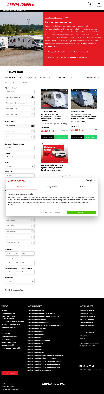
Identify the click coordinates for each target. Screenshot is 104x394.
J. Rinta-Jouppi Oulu (35, 343)
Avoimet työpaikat (8, 313)
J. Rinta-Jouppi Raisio (36, 352)
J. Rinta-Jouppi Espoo (36, 310)
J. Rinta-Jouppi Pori (35, 346)
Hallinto (4, 310)
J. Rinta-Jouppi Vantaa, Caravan (39, 370)
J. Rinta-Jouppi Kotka (36, 331)
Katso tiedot (48, 137)
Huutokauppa (8, 345)
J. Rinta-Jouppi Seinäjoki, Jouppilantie (42, 358)
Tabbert (67, 18)
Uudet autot (20, 137)
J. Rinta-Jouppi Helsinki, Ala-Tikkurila (41, 313)
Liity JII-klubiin (10, 373)
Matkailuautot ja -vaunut (55, 18)
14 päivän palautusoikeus (11, 324)
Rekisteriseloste (7, 384)
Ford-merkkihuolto (87, 319)
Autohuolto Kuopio (87, 313)
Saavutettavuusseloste (10, 389)
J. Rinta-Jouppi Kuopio (36, 334)
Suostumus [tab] (21, 187)
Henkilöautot (20, 92)
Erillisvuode (20, 220)
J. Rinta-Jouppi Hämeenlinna (38, 322)
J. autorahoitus (85, 44)
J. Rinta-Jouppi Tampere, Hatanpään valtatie (44, 361)
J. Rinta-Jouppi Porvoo (36, 349)
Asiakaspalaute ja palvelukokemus (8, 317)
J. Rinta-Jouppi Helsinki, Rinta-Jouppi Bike (43, 316)
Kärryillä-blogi (7, 339)
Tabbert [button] (11, 83)
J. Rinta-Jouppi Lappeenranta (39, 340)
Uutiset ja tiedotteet (9, 336)
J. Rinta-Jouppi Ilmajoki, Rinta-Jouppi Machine (45, 325)
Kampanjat (6, 333)
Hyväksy (82, 212)
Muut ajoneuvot (20, 114)
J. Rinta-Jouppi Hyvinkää (37, 319)
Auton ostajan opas (9, 342)
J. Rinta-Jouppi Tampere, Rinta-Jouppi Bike (44, 367)
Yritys (5, 306)
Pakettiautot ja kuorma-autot (20, 103)
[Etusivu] (18, 4)
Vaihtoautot (20, 126)
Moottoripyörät (20, 109)
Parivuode (20, 226)
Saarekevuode (20, 231)
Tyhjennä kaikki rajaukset (39, 78)
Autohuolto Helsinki (87, 310)
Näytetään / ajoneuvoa (69, 176)
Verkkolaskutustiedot (9, 327)
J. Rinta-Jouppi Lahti (35, 337)
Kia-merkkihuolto (86, 322)
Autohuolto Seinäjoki (87, 316)
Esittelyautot (20, 131)
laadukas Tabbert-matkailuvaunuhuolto (72, 52)
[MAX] (27, 253)
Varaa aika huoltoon (87, 325)
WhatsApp (61, 137)
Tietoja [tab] (82, 187)
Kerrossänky (20, 237)
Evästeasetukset (8, 386)
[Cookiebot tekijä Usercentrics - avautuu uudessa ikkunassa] (87, 180)
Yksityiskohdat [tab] (52, 187)
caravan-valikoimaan (79, 57)
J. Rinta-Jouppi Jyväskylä (37, 328)
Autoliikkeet (35, 306)
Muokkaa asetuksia (51, 212)
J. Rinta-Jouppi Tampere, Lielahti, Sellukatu (44, 364)
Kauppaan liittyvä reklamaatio (13, 321)
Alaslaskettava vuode (20, 243)
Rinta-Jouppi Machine (11, 348)
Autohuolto (86, 306)
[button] (16, 290)
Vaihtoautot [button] (26, 83)
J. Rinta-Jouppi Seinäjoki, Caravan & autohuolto (45, 355)
